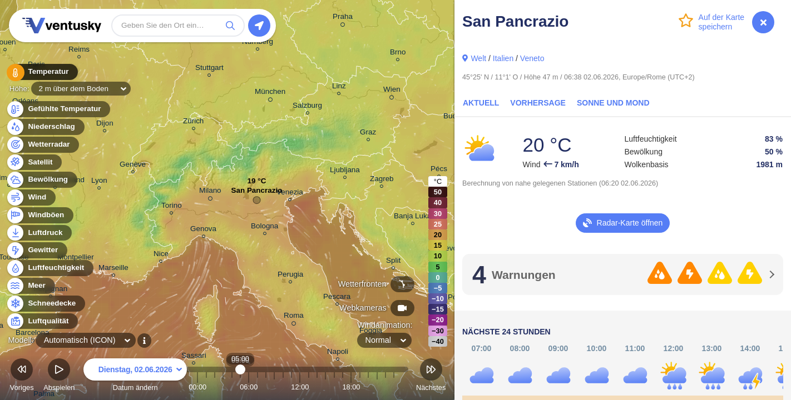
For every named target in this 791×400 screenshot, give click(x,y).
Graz (368, 133)
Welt (478, 58)
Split (393, 262)
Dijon (104, 125)
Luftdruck (38, 233)
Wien (392, 91)
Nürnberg (257, 43)
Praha (343, 18)
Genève (133, 166)
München (270, 93)
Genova (203, 230)
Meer (30, 286)
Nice (161, 255)
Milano (210, 192)
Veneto (532, 58)
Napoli (337, 353)
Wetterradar (42, 145)
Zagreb (382, 180)
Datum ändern (135, 376)
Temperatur (41, 72)
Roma (294, 317)
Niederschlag (45, 127)
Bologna (264, 227)
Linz (339, 87)
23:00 (394, 387)
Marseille (113, 269)
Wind (30, 197)
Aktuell (481, 102)
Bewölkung (41, 180)
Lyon (99, 182)
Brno (398, 53)
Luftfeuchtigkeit (49, 268)
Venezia (289, 193)
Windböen (39, 215)
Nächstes (431, 376)
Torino (171, 207)
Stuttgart (209, 69)
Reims (79, 51)
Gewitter (36, 250)
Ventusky (60, 25)
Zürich (193, 122)
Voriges (22, 376)
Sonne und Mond (613, 102)
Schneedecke (45, 304)
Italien (503, 58)
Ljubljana (345, 171)
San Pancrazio (257, 193)
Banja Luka (412, 217)
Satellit (34, 162)
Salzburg (307, 107)
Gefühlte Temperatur (58, 109)
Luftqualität (42, 321)
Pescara (336, 298)
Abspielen (59, 376)
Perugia (290, 276)
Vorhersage (538, 102)
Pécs (439, 170)
